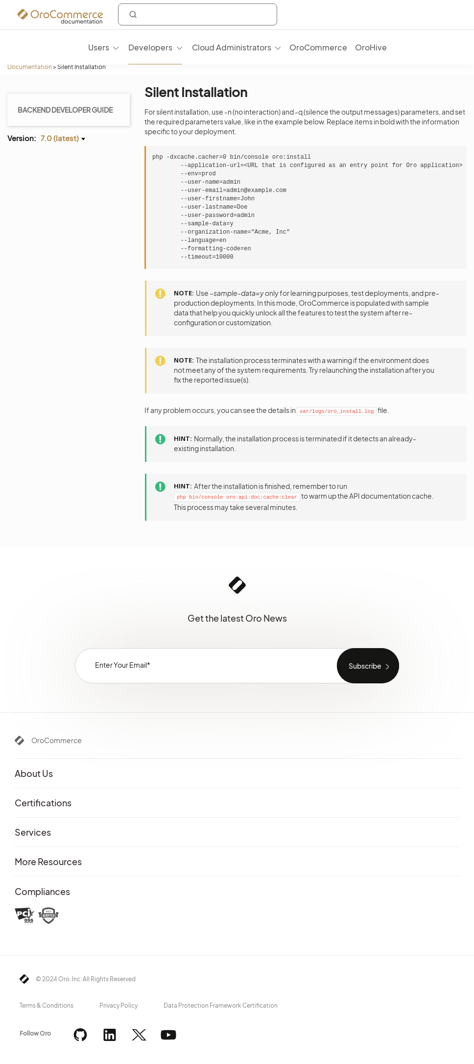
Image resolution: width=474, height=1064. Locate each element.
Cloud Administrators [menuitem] (231, 47)
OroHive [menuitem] (371, 47)
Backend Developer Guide (65, 109)
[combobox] (197, 14)
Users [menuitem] (98, 47)
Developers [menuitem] (150, 47)
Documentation (29, 67)
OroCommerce (56, 740)
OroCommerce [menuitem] (318, 47)
